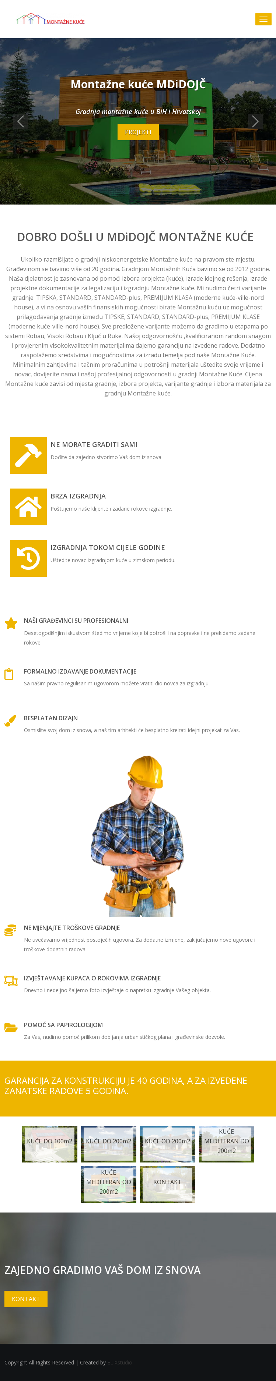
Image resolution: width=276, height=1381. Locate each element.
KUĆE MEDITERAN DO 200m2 (226, 1141)
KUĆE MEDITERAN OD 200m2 (108, 1182)
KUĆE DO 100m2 (49, 1141)
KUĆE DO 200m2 (108, 1141)
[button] (20, 121)
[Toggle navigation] (263, 19)
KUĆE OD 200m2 (167, 1141)
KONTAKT (167, 1182)
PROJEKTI (138, 132)
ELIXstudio (119, 1362)
